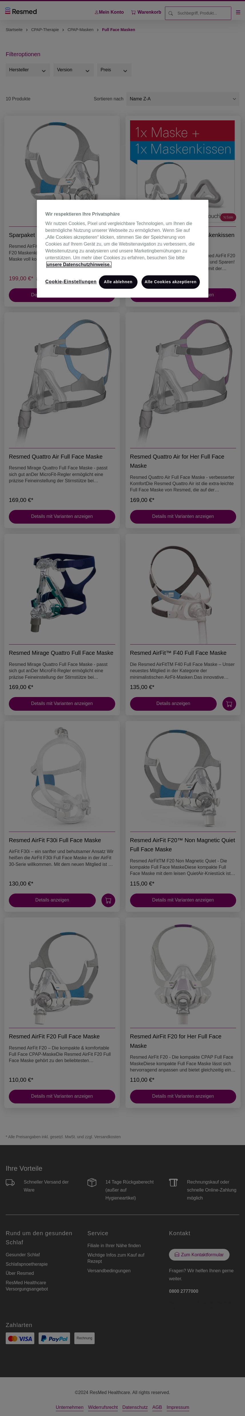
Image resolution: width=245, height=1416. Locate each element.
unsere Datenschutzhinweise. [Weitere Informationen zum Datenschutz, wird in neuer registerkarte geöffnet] (79, 264)
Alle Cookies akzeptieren (171, 281)
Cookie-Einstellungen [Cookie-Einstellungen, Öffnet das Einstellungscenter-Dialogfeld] (71, 281)
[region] (122, 248)
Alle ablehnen (118, 281)
